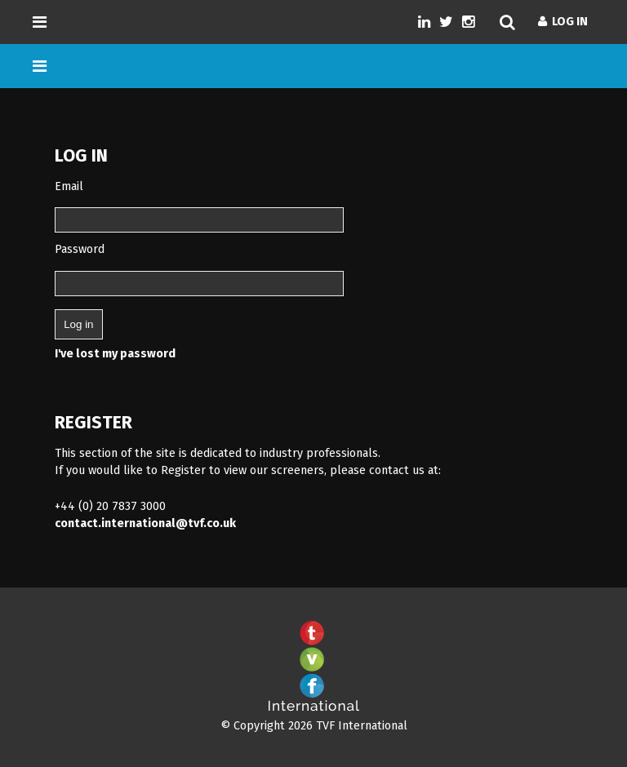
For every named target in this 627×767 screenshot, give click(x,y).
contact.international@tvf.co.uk (145, 523)
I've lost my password (115, 354)
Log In (563, 22)
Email (69, 186)
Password (79, 249)
